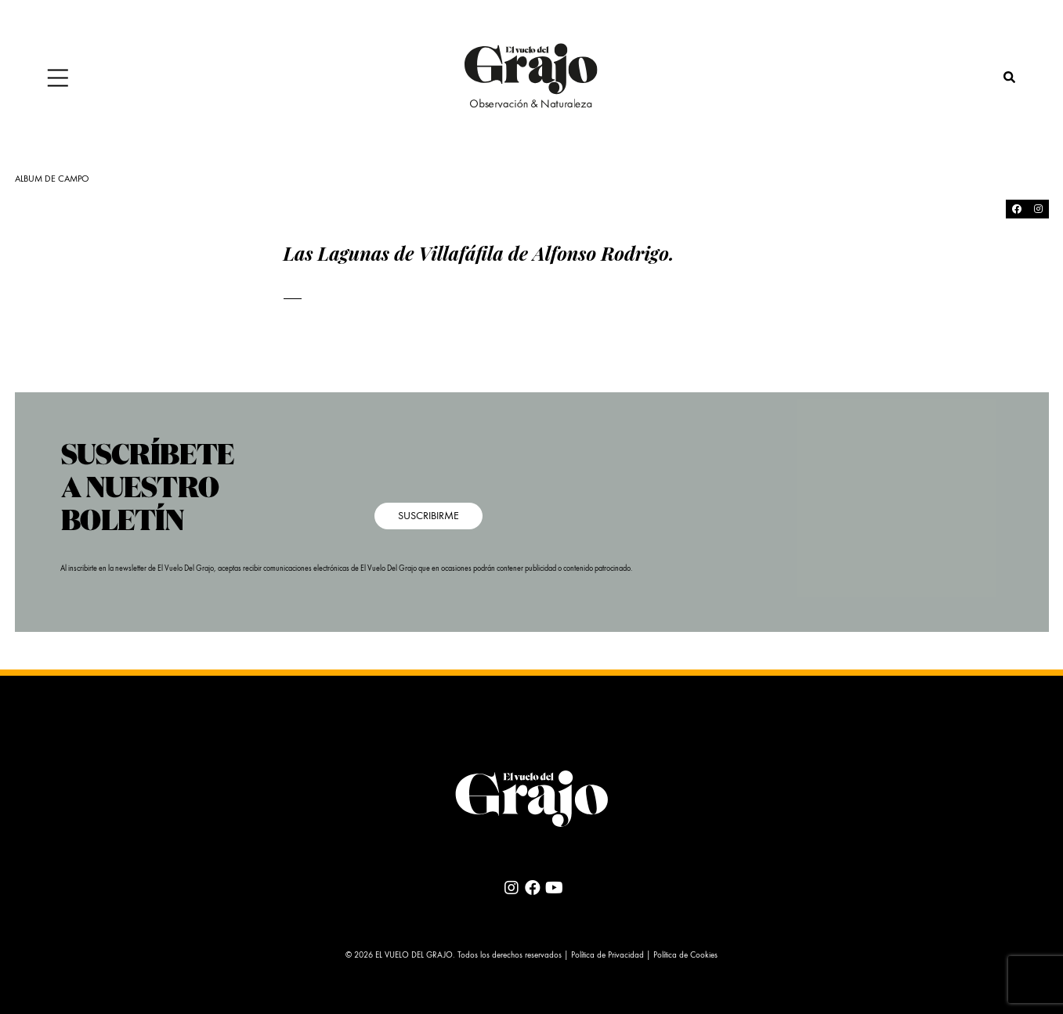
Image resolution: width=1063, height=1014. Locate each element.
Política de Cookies (685, 955)
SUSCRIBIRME (428, 516)
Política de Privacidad (607, 955)
